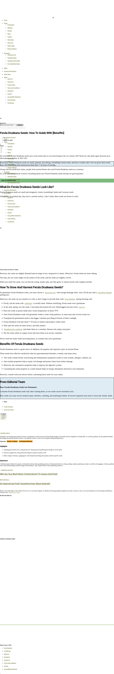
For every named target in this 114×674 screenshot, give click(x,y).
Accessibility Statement (14, 97)
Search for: (3, 123)
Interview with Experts (10, 71)
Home (5, 20)
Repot (9, 34)
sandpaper (28, 303)
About (5, 77)
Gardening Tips (12, 55)
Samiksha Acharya (10, 137)
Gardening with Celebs (14, 61)
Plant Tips (10, 43)
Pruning (10, 31)
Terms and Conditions (14, 88)
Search (19, 125)
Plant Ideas (11, 40)
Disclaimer (10, 91)
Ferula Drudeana (8, 406)
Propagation (11, 25)
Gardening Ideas (12, 58)
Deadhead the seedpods (13, 329)
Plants (6, 23)
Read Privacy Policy (14, 492)
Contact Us (11, 82)
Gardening (7, 53)
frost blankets (70, 299)
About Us (10, 79)
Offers (5, 68)
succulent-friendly (105, 292)
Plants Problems (12, 49)
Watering (10, 28)
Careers (10, 94)
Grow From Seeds (9, 409)
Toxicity (10, 37)
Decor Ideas (7, 74)
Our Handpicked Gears (14, 64)
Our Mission (11, 103)
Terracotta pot (50, 292)
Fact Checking (11, 100)
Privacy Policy (11, 85)
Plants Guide (11, 46)
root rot (81, 307)
